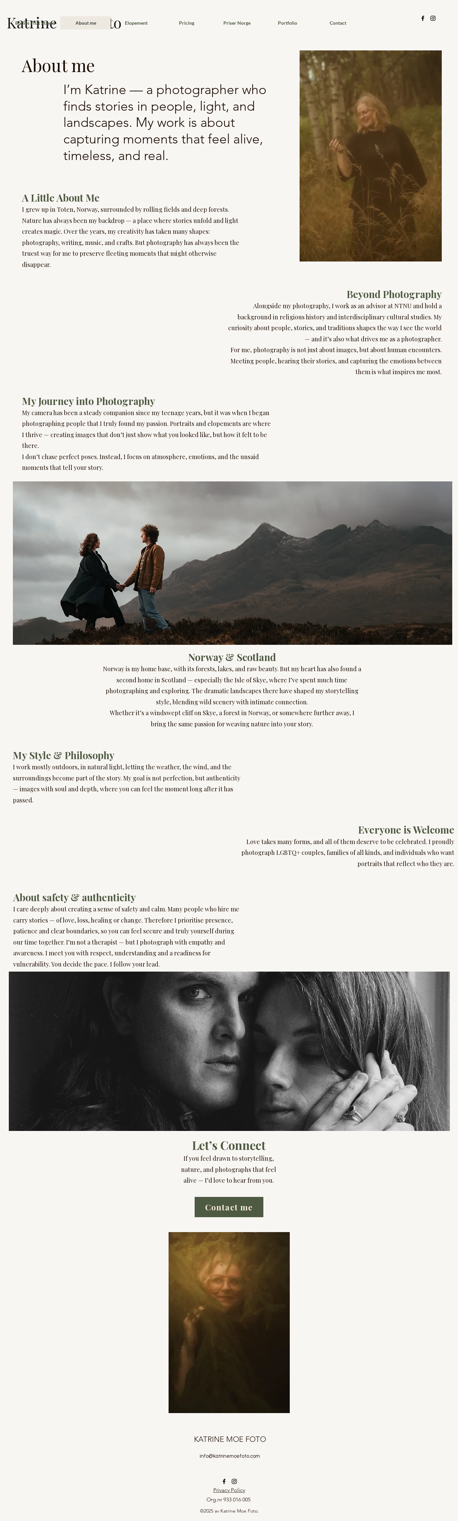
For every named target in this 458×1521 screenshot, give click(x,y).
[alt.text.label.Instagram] (433, 18)
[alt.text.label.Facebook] (422, 18)
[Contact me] (229, 1207)
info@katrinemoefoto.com (230, 1456)
